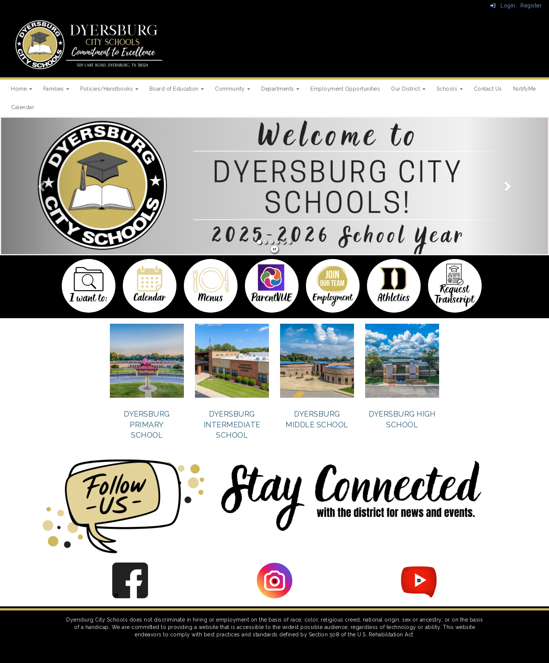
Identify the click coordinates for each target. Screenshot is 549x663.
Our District (408, 89)
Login (502, 6)
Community (232, 89)
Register (531, 6)
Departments (280, 89)
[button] (42, 186)
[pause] (275, 249)
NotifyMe (524, 89)
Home (21, 89)
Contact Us (488, 89)
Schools (450, 89)
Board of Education (176, 89)
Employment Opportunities (345, 89)
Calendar (22, 107)
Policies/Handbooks (109, 89)
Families (56, 89)
